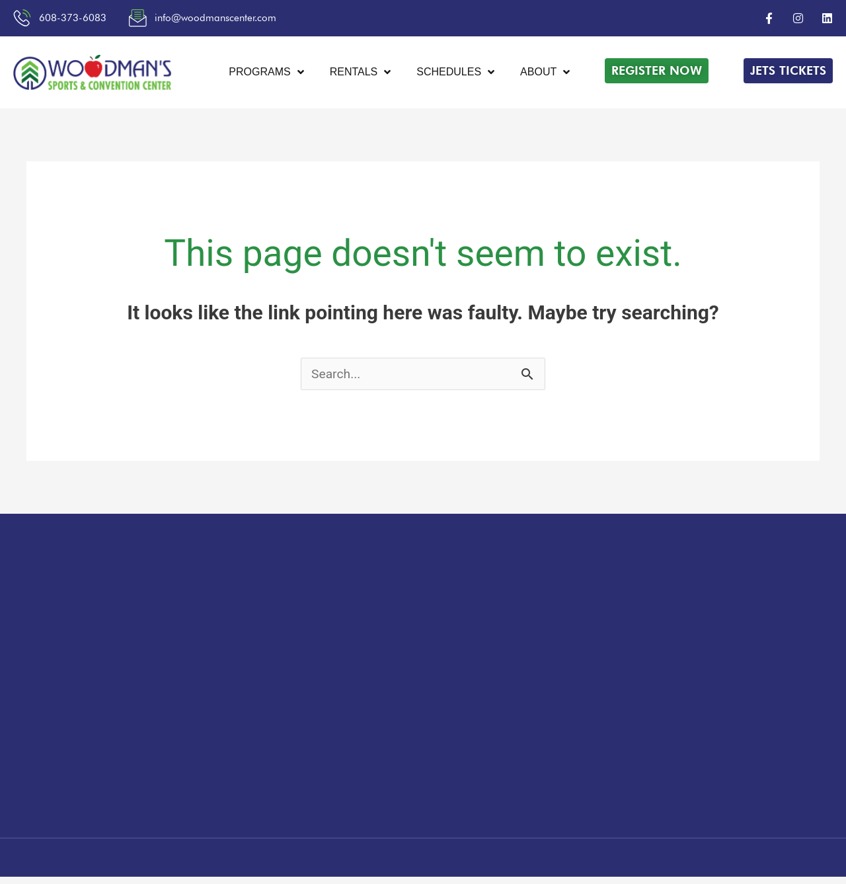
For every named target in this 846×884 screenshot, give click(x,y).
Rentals (360, 73)
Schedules (455, 73)
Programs (266, 73)
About (545, 73)
